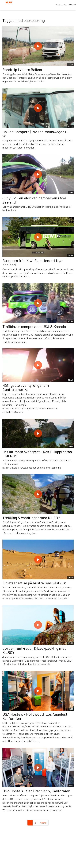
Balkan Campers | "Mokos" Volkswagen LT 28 (35, 133)
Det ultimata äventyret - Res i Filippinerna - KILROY (37, 453)
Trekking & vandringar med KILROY (31, 517)
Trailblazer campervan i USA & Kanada (34, 326)
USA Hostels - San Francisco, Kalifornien (36, 791)
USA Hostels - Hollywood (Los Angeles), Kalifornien (35, 716)
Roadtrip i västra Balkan (22, 69)
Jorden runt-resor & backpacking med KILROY (34, 650)
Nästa (43, 822)
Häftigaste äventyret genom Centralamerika (25, 387)
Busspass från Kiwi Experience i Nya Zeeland (32, 262)
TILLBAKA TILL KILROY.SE (66, 4)
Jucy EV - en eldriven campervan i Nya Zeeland (34, 200)
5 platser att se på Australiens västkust (34, 583)
